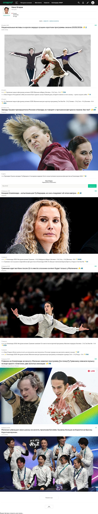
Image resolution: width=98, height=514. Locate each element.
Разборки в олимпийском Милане (10, 366)
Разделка (3, 112)
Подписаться (6, 15)
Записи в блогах (54, 21)
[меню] (16, 2)
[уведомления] (83, 2)
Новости (45, 21)
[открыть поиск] (79, 2)
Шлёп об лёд (4, 29)
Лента (40, 21)
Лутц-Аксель (4, 434)
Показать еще (49, 497)
